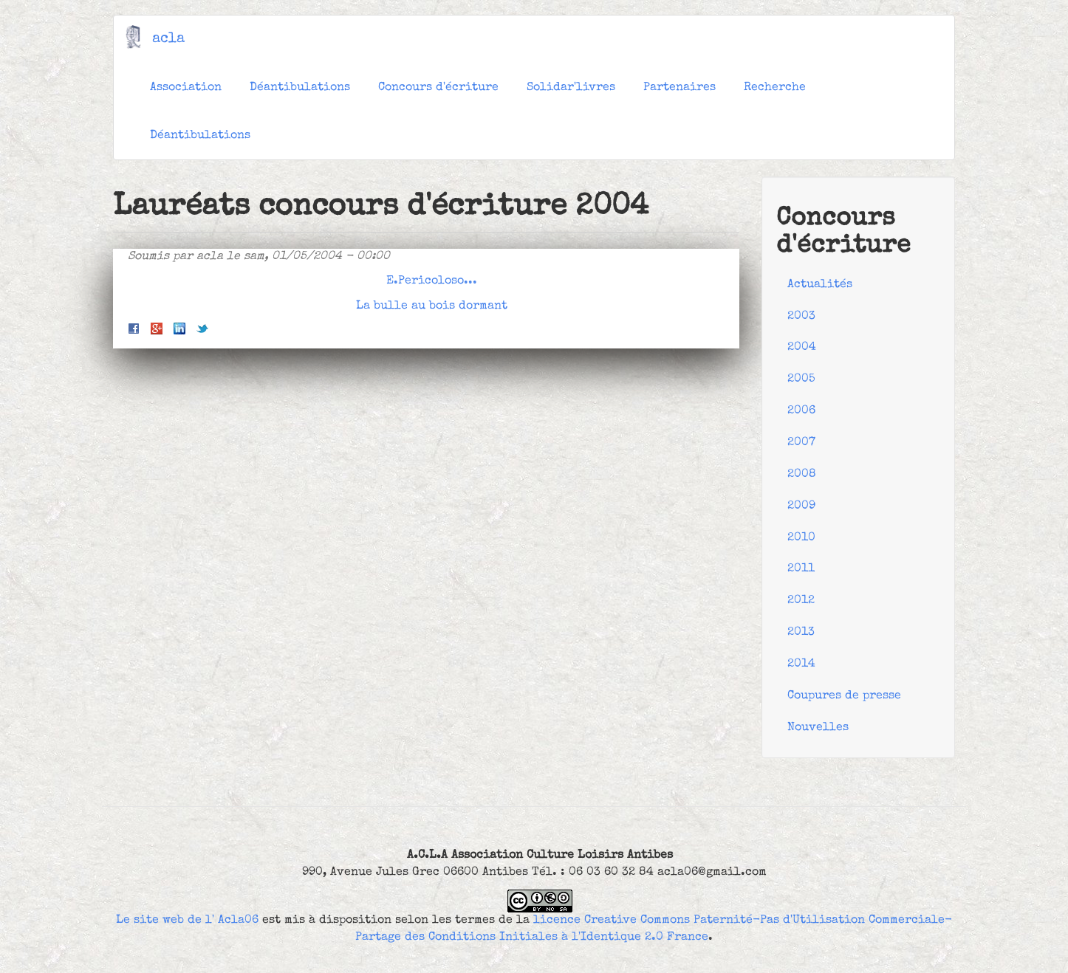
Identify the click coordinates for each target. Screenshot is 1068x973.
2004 (801, 348)
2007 (801, 443)
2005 (801, 379)
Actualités (819, 285)
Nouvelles (818, 728)
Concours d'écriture (438, 88)
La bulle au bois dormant (431, 306)
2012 (801, 601)
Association (186, 88)
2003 (801, 317)
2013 (801, 633)
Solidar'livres (571, 88)
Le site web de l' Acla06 (187, 920)
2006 (801, 411)
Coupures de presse (844, 696)
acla (168, 39)
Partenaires (679, 88)
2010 (801, 538)
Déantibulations (300, 88)
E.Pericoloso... (431, 281)
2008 (801, 475)
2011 (801, 569)
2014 (801, 664)
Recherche (775, 88)
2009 (801, 506)
